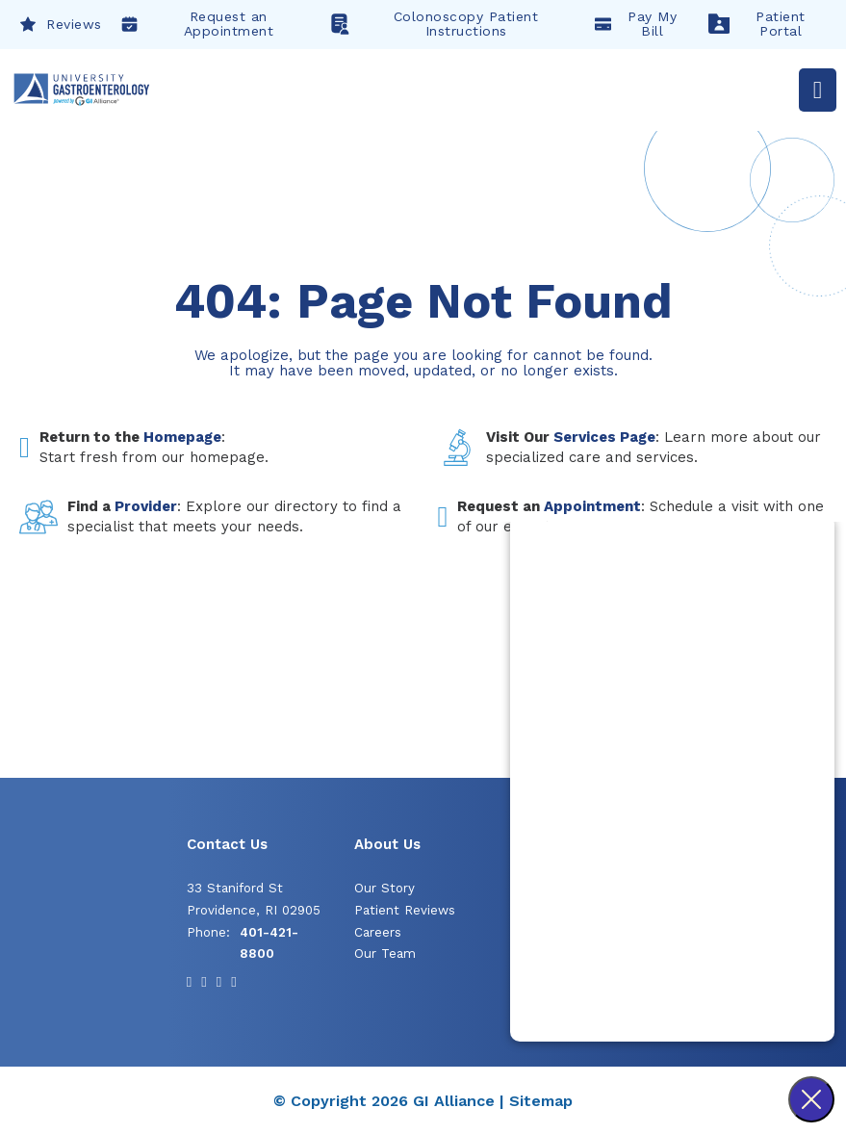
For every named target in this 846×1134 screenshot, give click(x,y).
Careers (377, 932)
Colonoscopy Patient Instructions (433, 24)
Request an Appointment (197, 24)
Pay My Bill (636, 24)
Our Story (384, 888)
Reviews (60, 24)
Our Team (385, 953)
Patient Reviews (404, 910)
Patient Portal (757, 24)
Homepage (182, 437)
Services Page (604, 437)
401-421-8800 (269, 943)
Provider (146, 506)
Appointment (592, 506)
